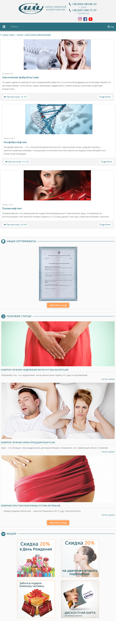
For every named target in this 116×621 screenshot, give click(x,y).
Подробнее (105, 95)
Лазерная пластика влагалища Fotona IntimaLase (30, 504)
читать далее (108, 377)
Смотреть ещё (58, 304)
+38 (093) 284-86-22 (84, 4)
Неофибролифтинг (15, 141)
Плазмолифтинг (12, 207)
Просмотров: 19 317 (15, 95)
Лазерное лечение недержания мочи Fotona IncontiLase (35, 368)
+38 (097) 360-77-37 (84, 10)
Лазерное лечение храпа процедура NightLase (28, 441)
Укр (112, 26)
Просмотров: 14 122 (17, 160)
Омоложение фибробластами (20, 76)
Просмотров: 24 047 (15, 223)
